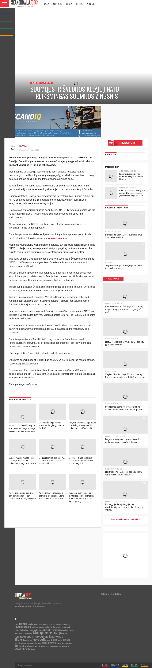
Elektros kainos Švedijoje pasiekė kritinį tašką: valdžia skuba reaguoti (81, 461)
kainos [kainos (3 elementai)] (67, 623)
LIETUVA (79, 3)
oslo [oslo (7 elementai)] (60, 639)
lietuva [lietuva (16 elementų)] (48, 626)
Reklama (125, 518)
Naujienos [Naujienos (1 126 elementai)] (43, 632)
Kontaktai (135, 518)
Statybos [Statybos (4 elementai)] (68, 642)
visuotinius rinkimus (55, 238)
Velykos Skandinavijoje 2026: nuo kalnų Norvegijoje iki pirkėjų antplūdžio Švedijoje (82, 425)
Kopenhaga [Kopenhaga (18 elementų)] (22, 626)
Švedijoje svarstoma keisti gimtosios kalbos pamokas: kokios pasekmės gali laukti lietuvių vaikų (81, 497)
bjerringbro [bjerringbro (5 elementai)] (13, 624)
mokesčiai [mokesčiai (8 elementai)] (19, 633)
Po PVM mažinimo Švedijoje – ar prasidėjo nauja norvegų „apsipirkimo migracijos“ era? (22, 428)
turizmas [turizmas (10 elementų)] (32, 645)
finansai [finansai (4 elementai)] (52, 623)
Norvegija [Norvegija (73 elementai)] (39, 639)
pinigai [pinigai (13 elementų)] (66, 639)
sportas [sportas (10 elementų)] (61, 642)
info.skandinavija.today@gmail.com (27, 605)
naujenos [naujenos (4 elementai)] (28, 633)
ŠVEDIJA (69, 3)
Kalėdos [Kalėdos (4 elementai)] (12, 626)
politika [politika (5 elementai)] (18, 643)
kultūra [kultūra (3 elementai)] (41, 626)
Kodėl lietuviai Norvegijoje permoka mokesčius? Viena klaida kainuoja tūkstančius (51, 496)
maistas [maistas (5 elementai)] (64, 629)
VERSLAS (90, 3)
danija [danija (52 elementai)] (23, 623)
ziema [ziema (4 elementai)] (32, 648)
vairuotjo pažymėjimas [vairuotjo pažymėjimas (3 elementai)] (52, 645)
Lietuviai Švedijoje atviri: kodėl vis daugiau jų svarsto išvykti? (52, 425)
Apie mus (115, 518)
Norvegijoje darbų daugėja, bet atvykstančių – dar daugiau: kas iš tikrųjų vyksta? (22, 496)
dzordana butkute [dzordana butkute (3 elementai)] (42, 623)
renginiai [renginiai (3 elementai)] (25, 642)
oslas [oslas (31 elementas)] (54, 639)
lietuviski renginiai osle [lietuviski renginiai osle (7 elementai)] (30, 629)
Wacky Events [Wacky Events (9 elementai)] (23, 648)
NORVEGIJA (57, 3)
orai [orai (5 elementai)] (48, 639)
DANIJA (46, 3)
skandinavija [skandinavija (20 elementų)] (49, 642)
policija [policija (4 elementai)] (12, 642)
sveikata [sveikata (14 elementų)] (23, 645)
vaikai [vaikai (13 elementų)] (41, 645)
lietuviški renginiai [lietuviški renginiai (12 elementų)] (51, 629)
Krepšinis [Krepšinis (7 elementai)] (34, 626)
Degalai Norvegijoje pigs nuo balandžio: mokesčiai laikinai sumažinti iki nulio (52, 461)
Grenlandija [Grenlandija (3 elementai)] (60, 623)
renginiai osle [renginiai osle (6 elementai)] (35, 643)
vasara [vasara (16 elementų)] (65, 645)
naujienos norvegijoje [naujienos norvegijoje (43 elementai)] (34, 636)
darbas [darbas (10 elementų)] (31, 623)
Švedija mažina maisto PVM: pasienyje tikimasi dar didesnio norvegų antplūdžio (22, 461)
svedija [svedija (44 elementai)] (13, 645)
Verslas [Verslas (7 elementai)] (12, 648)
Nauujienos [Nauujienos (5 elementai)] (27, 639)
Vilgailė (25, 146)
